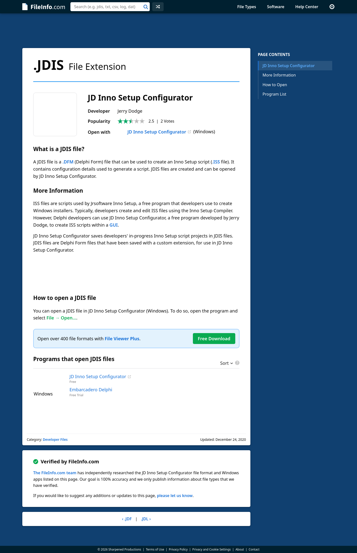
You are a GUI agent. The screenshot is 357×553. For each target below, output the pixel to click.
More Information (279, 75)
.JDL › (146, 519)
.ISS (216, 162)
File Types (246, 6)
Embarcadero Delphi (90, 390)
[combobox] (110, 6)
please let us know (175, 495)
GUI (114, 225)
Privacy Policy (178, 549)
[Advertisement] (178, 30)
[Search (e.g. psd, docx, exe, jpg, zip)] (110, 6)
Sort (224, 363)
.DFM (68, 162)
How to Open (275, 84)
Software (275, 6)
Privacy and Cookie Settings (211, 549)
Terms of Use (155, 549)
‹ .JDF (127, 519)
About (240, 549)
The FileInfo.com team (54, 472)
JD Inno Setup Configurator (152, 132)
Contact (254, 549)
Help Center (306, 6)
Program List (274, 94)
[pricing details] (236, 363)
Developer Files (55, 439)
